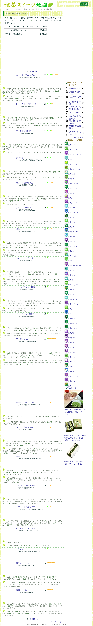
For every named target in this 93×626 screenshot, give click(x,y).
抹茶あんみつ (70, 328)
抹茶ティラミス (71, 304)
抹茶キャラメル (71, 285)
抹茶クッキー (70, 309)
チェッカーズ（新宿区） (26, 314)
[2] (33, 71)
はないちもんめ (22, 563)
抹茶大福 (69, 294)
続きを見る (78, 138)
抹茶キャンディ (71, 150)
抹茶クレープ (70, 203)
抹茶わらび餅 (70, 323)
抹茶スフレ (69, 193)
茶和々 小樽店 (22, 590)
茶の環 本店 (74, 113)
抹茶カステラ (70, 299)
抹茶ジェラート (71, 376)
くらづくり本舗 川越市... (26, 485)
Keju (18, 456)
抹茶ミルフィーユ (72, 169)
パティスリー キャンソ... (26, 528)
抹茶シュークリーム (72, 265)
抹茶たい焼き (70, 188)
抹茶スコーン (70, 251)
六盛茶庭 (19, 158)
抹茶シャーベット (72, 198)
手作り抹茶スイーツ (75, 388)
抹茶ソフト (69, 352)
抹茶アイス (69, 381)
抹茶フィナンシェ (72, 164)
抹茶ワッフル (70, 270)
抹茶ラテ (69, 371)
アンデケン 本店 (22, 339)
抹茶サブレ (69, 179)
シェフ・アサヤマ (23, 208)
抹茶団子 (69, 227)
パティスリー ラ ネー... (25, 403)
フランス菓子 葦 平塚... (25, 427)
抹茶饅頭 (69, 290)
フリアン (19, 549)
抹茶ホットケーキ (72, 174)
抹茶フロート (70, 314)
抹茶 (67, 386)
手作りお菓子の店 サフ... (26, 507)
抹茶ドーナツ (70, 237)
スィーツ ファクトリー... (26, 258)
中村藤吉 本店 (75, 88)
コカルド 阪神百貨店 (24, 183)
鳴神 (18, 229)
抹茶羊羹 (69, 217)
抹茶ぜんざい (70, 318)
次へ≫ (36, 71)
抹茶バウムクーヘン (72, 183)
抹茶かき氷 (69, 145)
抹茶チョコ (69, 357)
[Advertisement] (33, 53)
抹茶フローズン (71, 232)
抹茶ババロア (70, 275)
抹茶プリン (69, 338)
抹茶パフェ (69, 367)
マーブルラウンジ (23, 131)
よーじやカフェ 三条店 (25, 75)
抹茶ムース (69, 343)
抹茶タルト (69, 241)
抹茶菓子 (69, 261)
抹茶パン (69, 280)
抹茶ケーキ (69, 347)
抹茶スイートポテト (72, 155)
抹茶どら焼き (70, 246)
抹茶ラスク (69, 208)
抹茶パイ (69, 159)
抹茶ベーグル (70, 256)
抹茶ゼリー (69, 333)
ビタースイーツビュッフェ (27, 104)
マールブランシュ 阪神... (26, 287)
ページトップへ (56, 622)
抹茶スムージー (71, 212)
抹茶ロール (69, 362)
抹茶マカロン (70, 222)
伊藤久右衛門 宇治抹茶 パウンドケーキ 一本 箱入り (75, 461)
